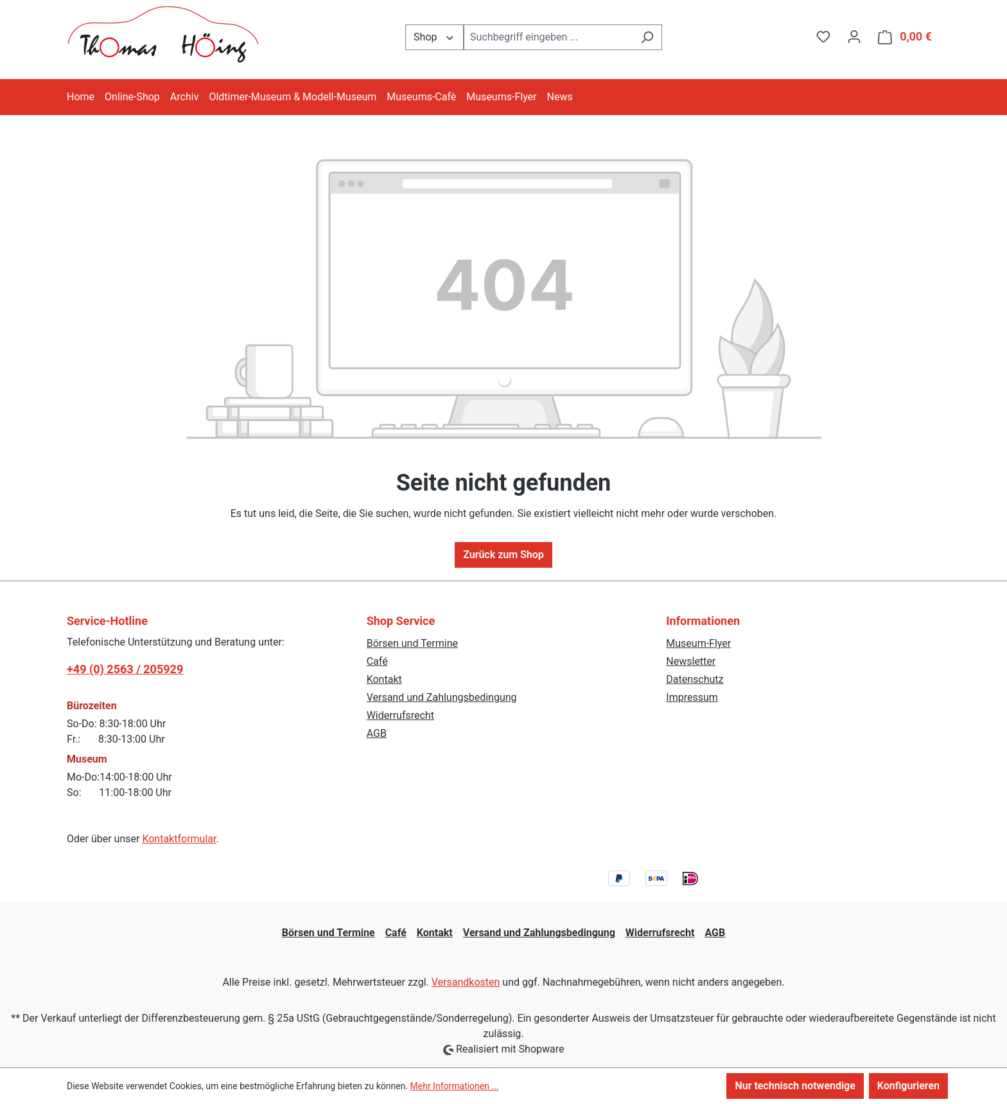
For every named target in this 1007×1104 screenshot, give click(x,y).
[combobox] (548, 37)
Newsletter (690, 661)
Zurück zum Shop (503, 554)
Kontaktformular (179, 839)
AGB (377, 733)
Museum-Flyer (698, 643)
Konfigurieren (908, 1086)
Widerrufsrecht (400, 715)
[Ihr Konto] (854, 37)
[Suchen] (647, 37)
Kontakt (384, 679)
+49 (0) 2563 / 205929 (125, 669)
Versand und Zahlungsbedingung (442, 697)
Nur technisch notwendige (795, 1086)
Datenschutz (694, 679)
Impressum (692, 697)
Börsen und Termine (412, 643)
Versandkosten (466, 982)
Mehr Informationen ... (454, 1086)
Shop (434, 36)
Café (377, 661)
